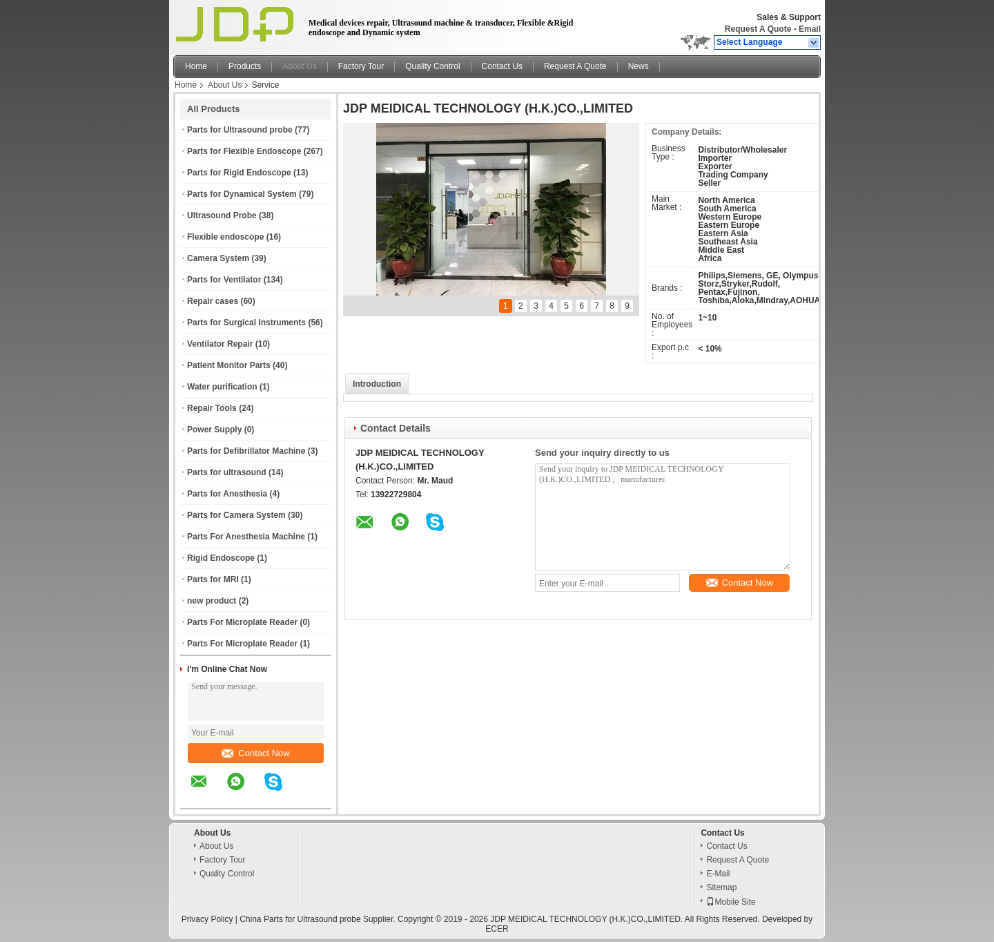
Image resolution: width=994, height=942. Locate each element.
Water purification (222, 387)
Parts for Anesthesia (227, 494)
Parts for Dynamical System (242, 194)
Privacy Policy (207, 919)
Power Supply (214, 429)
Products (244, 66)
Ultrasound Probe (222, 215)
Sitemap (721, 887)
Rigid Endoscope (221, 558)
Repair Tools (212, 408)
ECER (496, 929)
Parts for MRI (213, 579)
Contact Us (502, 66)
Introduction (377, 384)
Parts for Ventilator (224, 280)
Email (810, 29)
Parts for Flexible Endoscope (244, 151)
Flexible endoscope (225, 237)
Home (196, 66)
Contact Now (255, 753)
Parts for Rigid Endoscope (239, 172)
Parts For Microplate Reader (242, 622)
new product (211, 601)
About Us (299, 66)
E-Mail (718, 873)
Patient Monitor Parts (229, 365)
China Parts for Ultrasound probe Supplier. (319, 919)
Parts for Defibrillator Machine (246, 451)
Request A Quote (758, 29)
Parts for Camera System (236, 515)
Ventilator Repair (220, 344)
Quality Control (432, 66)
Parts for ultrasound (226, 472)
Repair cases (212, 301)
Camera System (218, 258)
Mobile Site (730, 902)
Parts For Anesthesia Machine (246, 536)
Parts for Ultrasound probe (240, 130)
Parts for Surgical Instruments (246, 322)
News (638, 66)
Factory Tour (361, 66)
